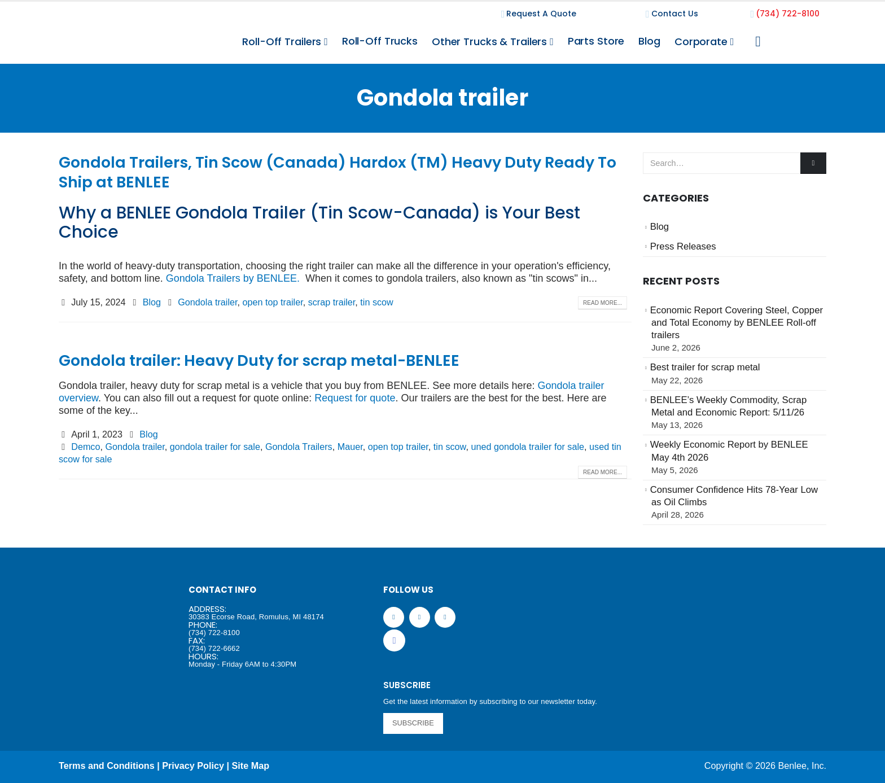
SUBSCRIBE (413, 723)
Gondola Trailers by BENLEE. (233, 278)
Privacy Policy (193, 765)
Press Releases (683, 246)
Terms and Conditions (107, 765)
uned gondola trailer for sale (527, 446)
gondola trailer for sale (215, 446)
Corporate (701, 41)
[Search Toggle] (757, 41)
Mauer (350, 446)
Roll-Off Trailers (281, 41)
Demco (85, 446)
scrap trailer (332, 302)
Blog (649, 41)
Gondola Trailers (298, 446)
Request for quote (354, 398)
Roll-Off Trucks (380, 41)
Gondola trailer (207, 302)
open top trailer (273, 302)
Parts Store (596, 41)
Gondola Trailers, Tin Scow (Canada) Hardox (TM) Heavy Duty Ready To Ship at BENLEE (337, 172)
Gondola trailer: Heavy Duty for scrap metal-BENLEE (259, 360)
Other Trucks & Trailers (489, 41)
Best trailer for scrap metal (705, 367)
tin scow (376, 302)
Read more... (602, 303)
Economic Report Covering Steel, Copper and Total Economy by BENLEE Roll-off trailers (736, 323)
